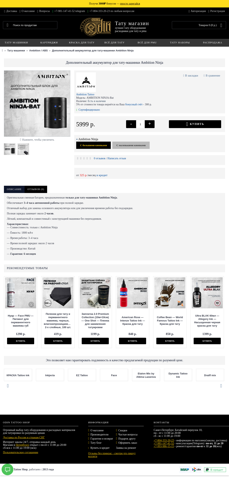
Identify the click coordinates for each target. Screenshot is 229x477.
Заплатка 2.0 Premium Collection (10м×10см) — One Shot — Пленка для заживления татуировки (95, 320)
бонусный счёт (134, 104)
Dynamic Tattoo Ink (190, 375)
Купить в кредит (99, 447)
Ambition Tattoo (85, 94)
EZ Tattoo (94, 375)
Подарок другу (127, 438)
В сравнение (213, 75)
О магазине (97, 430)
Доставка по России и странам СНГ (24, 437)
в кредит (102, 175)
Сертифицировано (88, 109)
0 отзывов (99, 158)
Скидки (122, 430)
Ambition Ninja (88, 139)
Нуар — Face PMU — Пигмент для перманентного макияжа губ (21, 320)
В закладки (191, 75)
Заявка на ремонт (126, 447)
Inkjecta (62, 375)
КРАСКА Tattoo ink (30, 375)
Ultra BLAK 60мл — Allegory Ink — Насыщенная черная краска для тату (207, 320)
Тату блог (96, 442)
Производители (100, 434)
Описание (14, 189)
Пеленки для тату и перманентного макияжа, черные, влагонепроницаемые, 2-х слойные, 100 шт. (58, 320)
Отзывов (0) (35, 189)
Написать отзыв (116, 158)
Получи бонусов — (114, 3)
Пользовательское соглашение (20, 452)
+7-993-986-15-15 (164, 446)
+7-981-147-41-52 (164, 443)
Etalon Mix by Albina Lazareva (158, 375)
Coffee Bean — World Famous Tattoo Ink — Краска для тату (170, 320)
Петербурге (22, 444)
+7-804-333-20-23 (164, 440)
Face (126, 375)
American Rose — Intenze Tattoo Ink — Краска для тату (132, 320)
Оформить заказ (127, 442)
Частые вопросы (127, 434)
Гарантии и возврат (102, 438)
